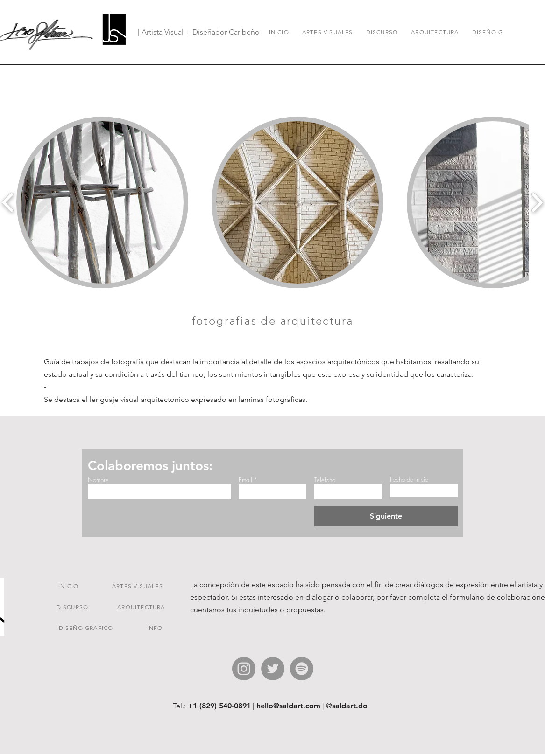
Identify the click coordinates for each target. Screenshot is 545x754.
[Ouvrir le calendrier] (443, 490)
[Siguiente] (386, 516)
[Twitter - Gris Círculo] (272, 668)
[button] (102, 202)
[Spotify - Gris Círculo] (301, 668)
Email (245, 480)
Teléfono (324, 480)
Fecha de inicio (409, 480)
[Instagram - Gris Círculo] (243, 668)
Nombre (98, 480)
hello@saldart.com (288, 705)
